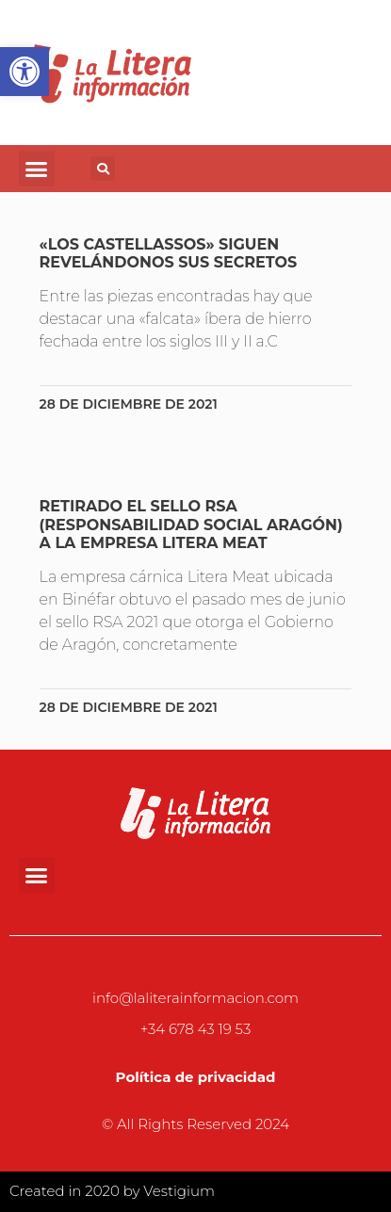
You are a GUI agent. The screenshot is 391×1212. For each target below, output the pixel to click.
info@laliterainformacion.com (195, 998)
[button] (37, 168)
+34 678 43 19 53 (196, 1029)
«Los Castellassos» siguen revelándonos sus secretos (169, 253)
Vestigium (179, 1191)
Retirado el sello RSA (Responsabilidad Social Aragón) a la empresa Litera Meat (191, 524)
